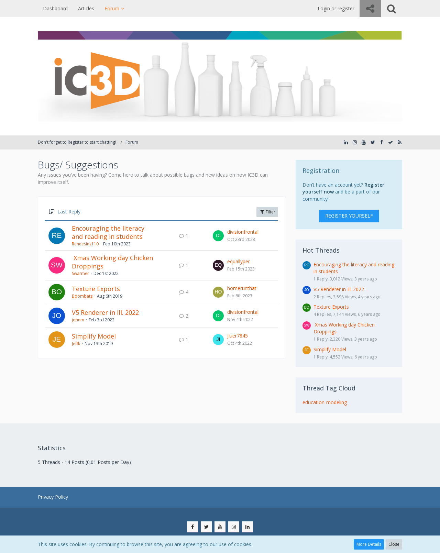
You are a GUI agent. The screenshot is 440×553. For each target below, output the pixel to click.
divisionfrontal (242, 232)
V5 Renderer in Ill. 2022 (105, 312)
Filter (267, 212)
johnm (78, 320)
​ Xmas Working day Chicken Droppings (112, 262)
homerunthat (241, 288)
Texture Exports (96, 289)
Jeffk (76, 343)
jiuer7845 (237, 335)
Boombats (82, 296)
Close (393, 544)
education (313, 402)
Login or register (336, 8)
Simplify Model (94, 336)
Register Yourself (349, 215)
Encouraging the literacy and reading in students (108, 232)
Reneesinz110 (85, 244)
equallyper (238, 261)
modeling (336, 402)
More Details (368, 544)
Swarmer (80, 273)
